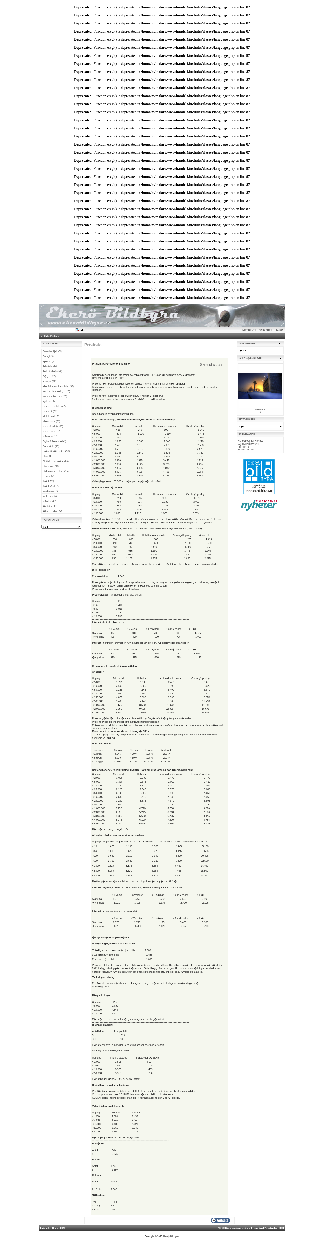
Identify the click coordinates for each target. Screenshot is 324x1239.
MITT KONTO (249, 330)
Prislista (54, 336)
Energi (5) (48, 356)
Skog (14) (48, 456)
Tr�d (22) (48, 481)
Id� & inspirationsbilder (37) (58, 386)
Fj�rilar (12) (50, 361)
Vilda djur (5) (50, 496)
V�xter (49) (49, 501)
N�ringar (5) (50, 436)
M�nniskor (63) (51, 421)
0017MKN (260, 409)
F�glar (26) (49, 376)
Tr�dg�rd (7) (51, 486)
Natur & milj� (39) (53, 426)
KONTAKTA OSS (246, 449)
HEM (45, 336)
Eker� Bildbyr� (171, 1236)
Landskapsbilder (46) (54, 406)
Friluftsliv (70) (50, 366)
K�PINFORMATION (248, 444)
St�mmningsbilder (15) (56, 471)
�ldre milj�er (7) (52, 511)
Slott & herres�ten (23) (56, 461)
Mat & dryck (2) (51, 416)
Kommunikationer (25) (55, 396)
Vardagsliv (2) (50, 491)
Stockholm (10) (51, 466)
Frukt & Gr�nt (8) (52, 371)
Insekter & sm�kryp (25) (56, 391)
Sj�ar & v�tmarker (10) (56, 451)
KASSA (279, 330)
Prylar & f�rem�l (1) (54, 441)
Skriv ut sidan (211, 365)
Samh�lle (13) (51, 446)
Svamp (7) (48, 476)
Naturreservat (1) (52, 431)
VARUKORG (265, 330)
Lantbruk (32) (50, 411)
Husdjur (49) (50, 381)
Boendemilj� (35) (53, 351)
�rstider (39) (50, 506)
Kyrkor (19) (49, 401)
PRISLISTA (243, 447)
